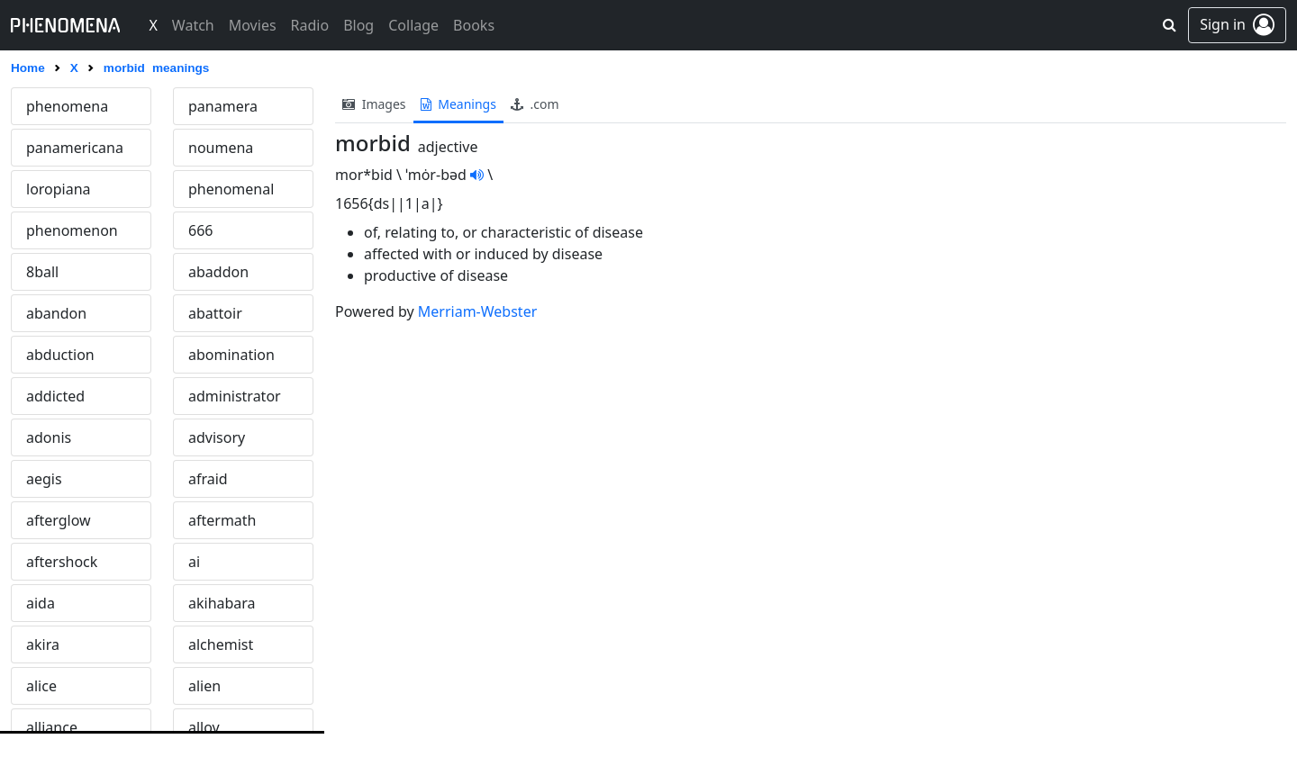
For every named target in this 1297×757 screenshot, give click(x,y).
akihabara (222, 603)
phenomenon (72, 230)
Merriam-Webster (477, 311)
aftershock (61, 562)
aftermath (222, 520)
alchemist (220, 644)
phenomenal (231, 189)
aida (40, 603)
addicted (55, 396)
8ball (42, 272)
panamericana (74, 148)
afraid (208, 479)
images (374, 104)
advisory (216, 437)
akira (42, 644)
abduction (60, 355)
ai (194, 562)
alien (204, 686)
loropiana (58, 189)
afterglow (58, 520)
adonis (48, 437)
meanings (458, 104)
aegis (44, 479)
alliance (51, 727)
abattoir (215, 313)
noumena (220, 148)
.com (535, 104)
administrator (234, 396)
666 (200, 230)
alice (41, 686)
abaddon (218, 272)
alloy (204, 727)
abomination (231, 355)
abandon (56, 313)
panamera (223, 106)
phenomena (67, 106)
